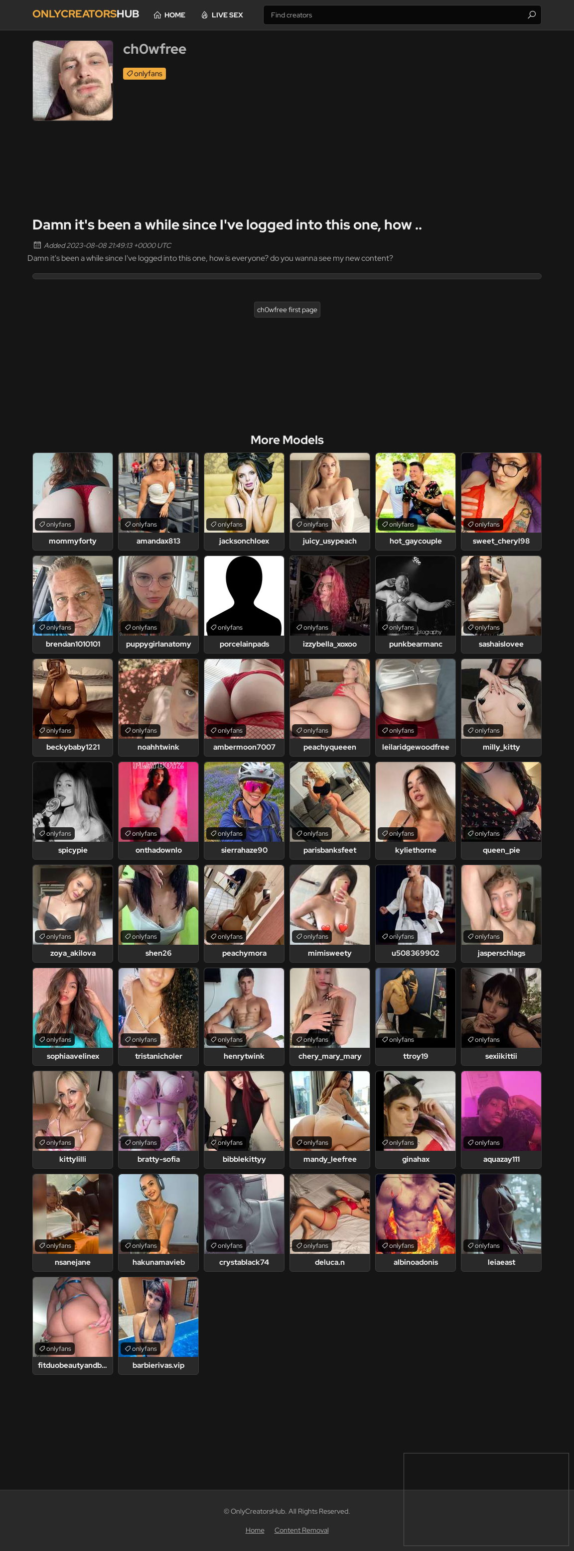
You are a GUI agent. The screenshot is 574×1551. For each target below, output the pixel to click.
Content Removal (302, 1530)
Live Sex (249, 14)
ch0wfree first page (287, 309)
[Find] (531, 14)
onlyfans (148, 74)
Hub (93, 14)
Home (196, 14)
